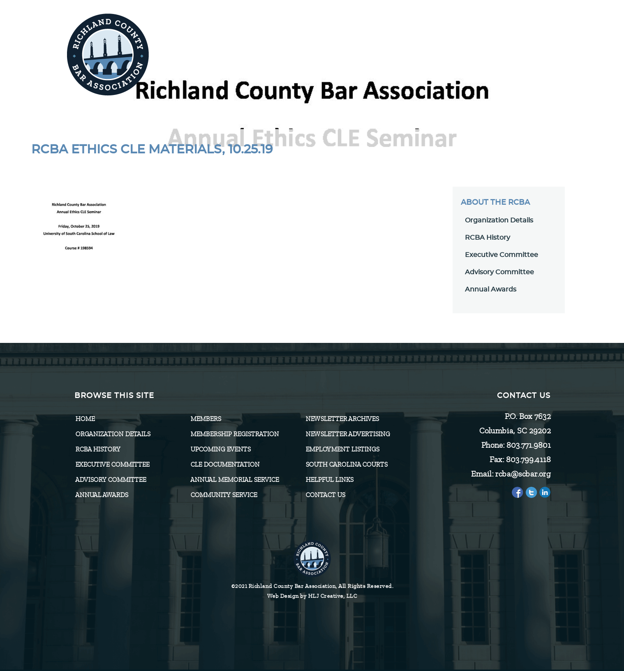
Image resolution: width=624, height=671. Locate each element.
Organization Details (499, 220)
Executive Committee (501, 255)
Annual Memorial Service (234, 480)
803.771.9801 (528, 445)
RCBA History (487, 237)
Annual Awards (490, 289)
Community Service (223, 495)
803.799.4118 (528, 459)
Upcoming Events (220, 449)
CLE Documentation (224, 464)
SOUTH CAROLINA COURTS (346, 464)
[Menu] (534, 50)
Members (205, 419)
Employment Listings (342, 449)
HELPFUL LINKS (329, 480)
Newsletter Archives (342, 419)
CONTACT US (325, 495)
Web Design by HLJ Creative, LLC (312, 596)
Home (85, 419)
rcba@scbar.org (522, 474)
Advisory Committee (499, 272)
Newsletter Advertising (347, 434)
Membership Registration (234, 434)
